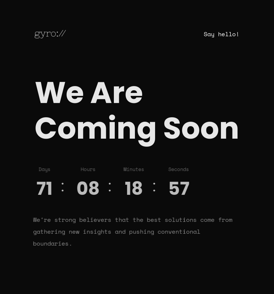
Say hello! (221, 34)
